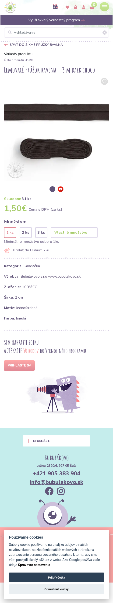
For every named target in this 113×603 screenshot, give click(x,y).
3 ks (41, 232)
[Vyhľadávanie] (56, 32)
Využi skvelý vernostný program (56, 20)
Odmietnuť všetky (56, 589)
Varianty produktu (18, 54)
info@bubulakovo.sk (56, 482)
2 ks (25, 232)
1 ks (10, 232)
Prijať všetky (56, 577)
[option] (56, 129)
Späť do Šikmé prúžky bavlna (36, 45)
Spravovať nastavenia (34, 565)
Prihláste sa (19, 365)
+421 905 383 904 (56, 473)
